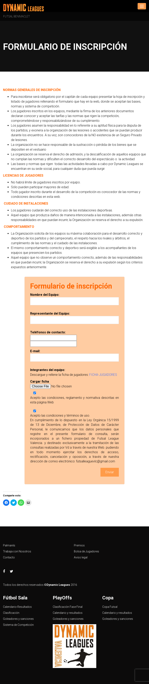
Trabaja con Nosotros (17, 551)
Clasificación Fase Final (67, 606)
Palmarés (9, 545)
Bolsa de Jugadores (86, 551)
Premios (79, 545)
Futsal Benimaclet (16, 16)
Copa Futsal (109, 606)
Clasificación (11, 612)
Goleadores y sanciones (18, 618)
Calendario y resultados (67, 612)
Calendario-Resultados (17, 606)
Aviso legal (80, 557)
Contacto (9, 557)
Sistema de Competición (18, 624)
